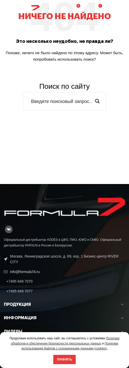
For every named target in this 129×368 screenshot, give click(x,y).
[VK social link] (9, 229)
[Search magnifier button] (97, 101)
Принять (64, 359)
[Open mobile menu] (116, 8)
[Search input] (61, 101)
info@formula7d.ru (25, 272)
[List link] (64, 281)
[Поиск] (87, 8)
